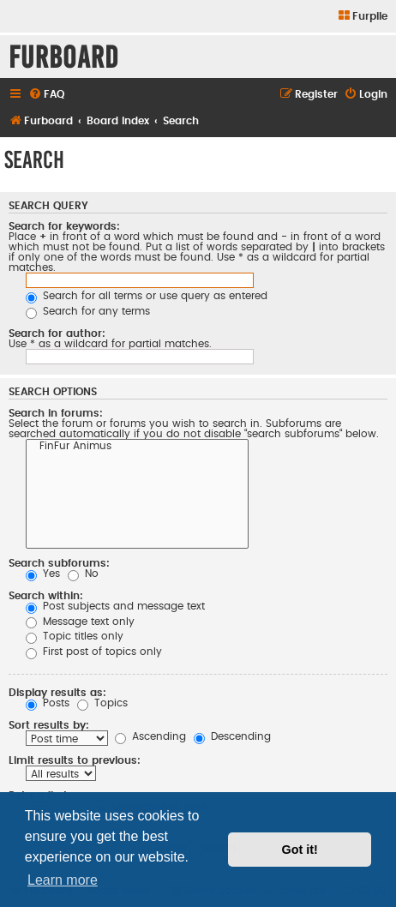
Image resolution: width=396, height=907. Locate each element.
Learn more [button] (62, 880)
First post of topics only (94, 651)
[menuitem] (362, 16)
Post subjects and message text (115, 606)
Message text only (80, 621)
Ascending (150, 736)
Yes (43, 573)
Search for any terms (88, 311)
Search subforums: (59, 563)
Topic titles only (74, 636)
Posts (47, 703)
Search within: (46, 596)
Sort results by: (49, 725)
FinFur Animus (137, 447)
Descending (232, 736)
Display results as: (57, 693)
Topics (102, 703)
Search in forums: (56, 413)
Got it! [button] (300, 849)
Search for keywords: (64, 226)
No (83, 573)
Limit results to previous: (75, 760)
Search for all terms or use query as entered (146, 296)
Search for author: (57, 333)
